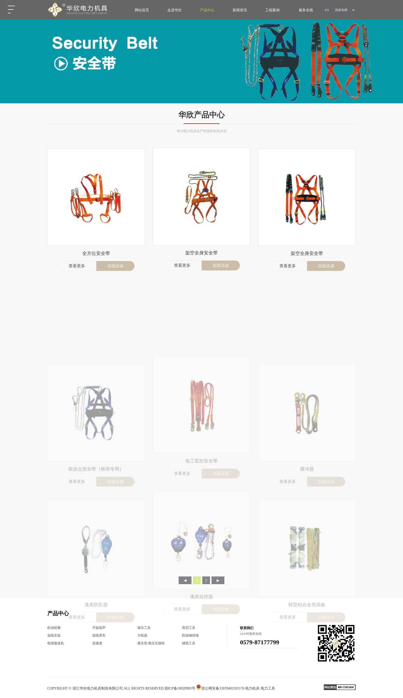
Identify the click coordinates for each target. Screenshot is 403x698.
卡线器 (142, 635)
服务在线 (306, 10)
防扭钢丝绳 (190, 635)
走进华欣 (174, 10)
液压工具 (144, 628)
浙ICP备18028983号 (179, 688)
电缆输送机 (55, 643)
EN (327, 10)
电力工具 (268, 688)
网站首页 (142, 10)
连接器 (97, 643)
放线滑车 (99, 635)
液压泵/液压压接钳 (151, 643)
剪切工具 (188, 628)
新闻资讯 (240, 10)
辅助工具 (188, 643)
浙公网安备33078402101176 (220, 688)
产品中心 (207, 10)
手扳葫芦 (99, 628)
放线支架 (54, 635)
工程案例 (272, 10)
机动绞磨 (54, 628)
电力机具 (252, 688)
